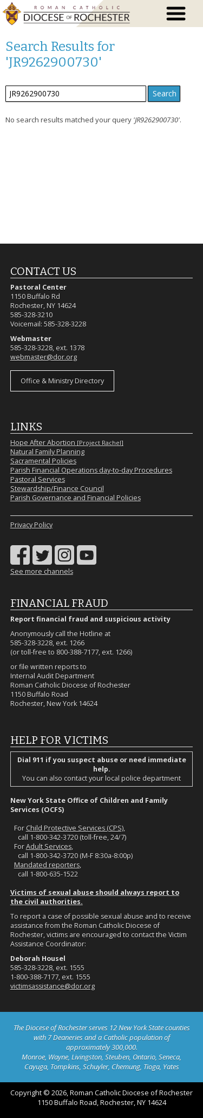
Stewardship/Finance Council (57, 488)
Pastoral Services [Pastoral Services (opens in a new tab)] (37, 479)
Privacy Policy (31, 524)
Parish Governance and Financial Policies (75, 497)
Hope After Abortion (66, 442)
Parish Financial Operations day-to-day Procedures (91, 470)
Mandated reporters (47, 864)
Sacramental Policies (43, 461)
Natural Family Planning (47, 451)
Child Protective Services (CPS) (74, 828)
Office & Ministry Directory (62, 380)
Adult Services (48, 846)
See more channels (41, 571)
